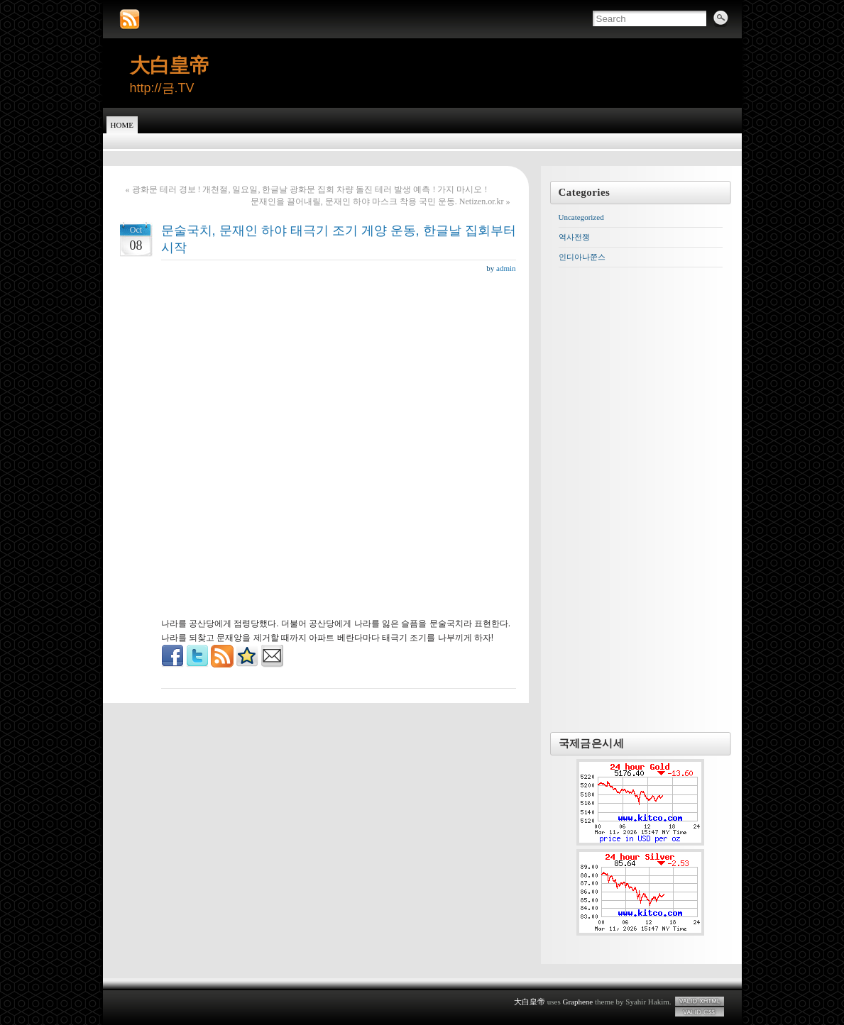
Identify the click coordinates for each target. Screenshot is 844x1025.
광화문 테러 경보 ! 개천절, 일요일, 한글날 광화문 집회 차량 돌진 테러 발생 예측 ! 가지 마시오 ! (310, 189)
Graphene (577, 1001)
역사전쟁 (574, 237)
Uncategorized (581, 217)
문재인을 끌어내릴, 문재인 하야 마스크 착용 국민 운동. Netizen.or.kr (377, 201)
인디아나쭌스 (582, 257)
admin (506, 268)
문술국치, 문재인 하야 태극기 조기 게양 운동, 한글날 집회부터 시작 (338, 239)
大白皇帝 (169, 66)
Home (122, 125)
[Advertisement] (338, 310)
